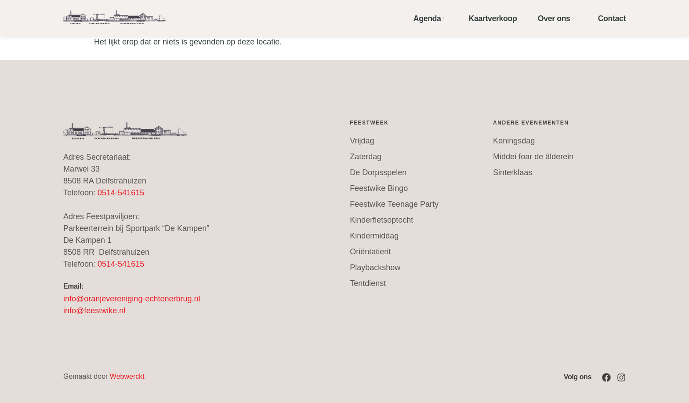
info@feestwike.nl (94, 310)
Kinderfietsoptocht (381, 220)
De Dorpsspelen (378, 172)
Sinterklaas (512, 172)
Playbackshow (375, 267)
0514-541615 (121, 192)
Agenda (426, 17)
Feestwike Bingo (379, 188)
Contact (609, 18)
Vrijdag (362, 140)
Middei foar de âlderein (533, 156)
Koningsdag (514, 140)
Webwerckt (127, 376)
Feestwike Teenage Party (394, 204)
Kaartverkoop (490, 18)
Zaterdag (365, 156)
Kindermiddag (374, 235)
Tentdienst (368, 283)
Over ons (554, 17)
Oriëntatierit (370, 251)
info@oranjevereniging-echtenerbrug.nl (131, 298)
